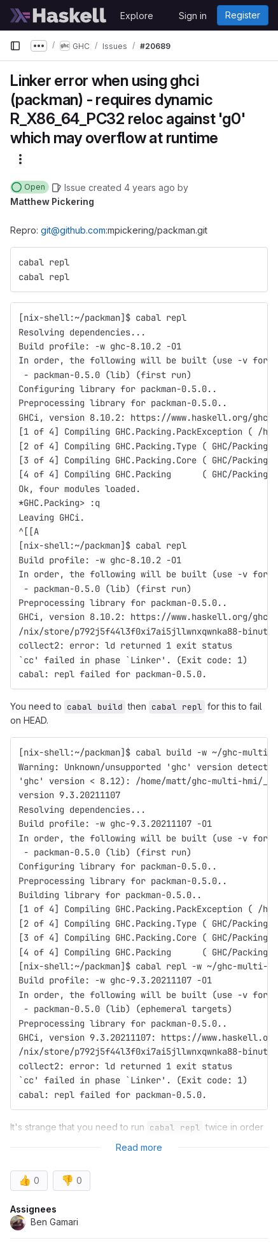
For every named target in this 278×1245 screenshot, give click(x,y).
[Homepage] (58, 15)
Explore (136, 15)
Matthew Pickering (52, 201)
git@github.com (73, 230)
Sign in (193, 15)
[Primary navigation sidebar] (15, 46)
